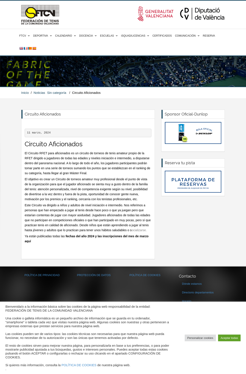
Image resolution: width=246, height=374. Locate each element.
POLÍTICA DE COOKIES (144, 275)
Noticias (39, 92)
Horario (186, 301)
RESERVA (209, 35)
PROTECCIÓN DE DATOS (94, 275)
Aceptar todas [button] (229, 338)
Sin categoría (56, 92)
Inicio (25, 92)
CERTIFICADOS (162, 35)
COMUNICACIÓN (185, 35)
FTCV (22, 35)
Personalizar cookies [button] (200, 338)
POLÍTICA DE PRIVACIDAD (42, 275)
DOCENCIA (86, 35)
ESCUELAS (107, 35)
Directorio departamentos (198, 292)
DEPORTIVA (40, 35)
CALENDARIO (63, 35)
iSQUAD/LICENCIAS (133, 35)
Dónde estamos (192, 283)
